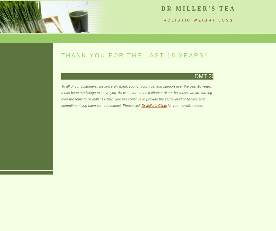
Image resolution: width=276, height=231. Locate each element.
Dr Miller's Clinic (154, 105)
